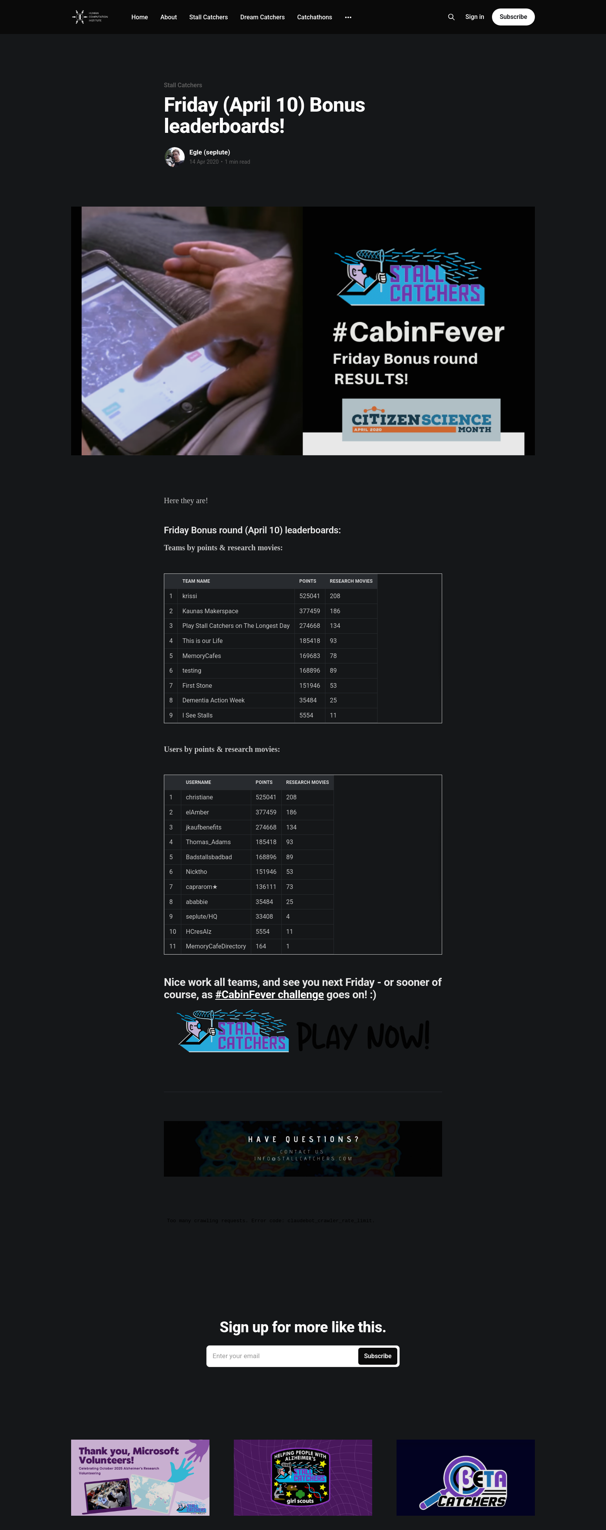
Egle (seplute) (209, 152)
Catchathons (314, 17)
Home (139, 17)
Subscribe (513, 16)
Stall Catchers (208, 17)
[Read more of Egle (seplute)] (175, 157)
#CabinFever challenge (269, 994)
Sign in (474, 16)
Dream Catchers (262, 17)
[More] (348, 17)
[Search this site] (451, 17)
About (168, 17)
